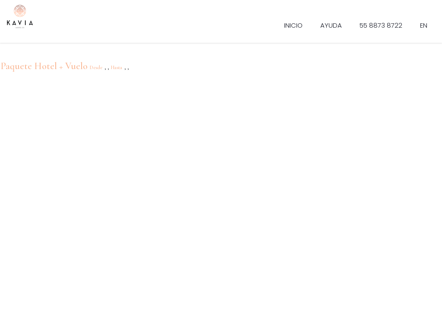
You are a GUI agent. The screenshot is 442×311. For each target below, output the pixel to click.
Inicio (293, 25)
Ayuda (331, 25)
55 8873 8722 (381, 25)
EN (423, 25)
